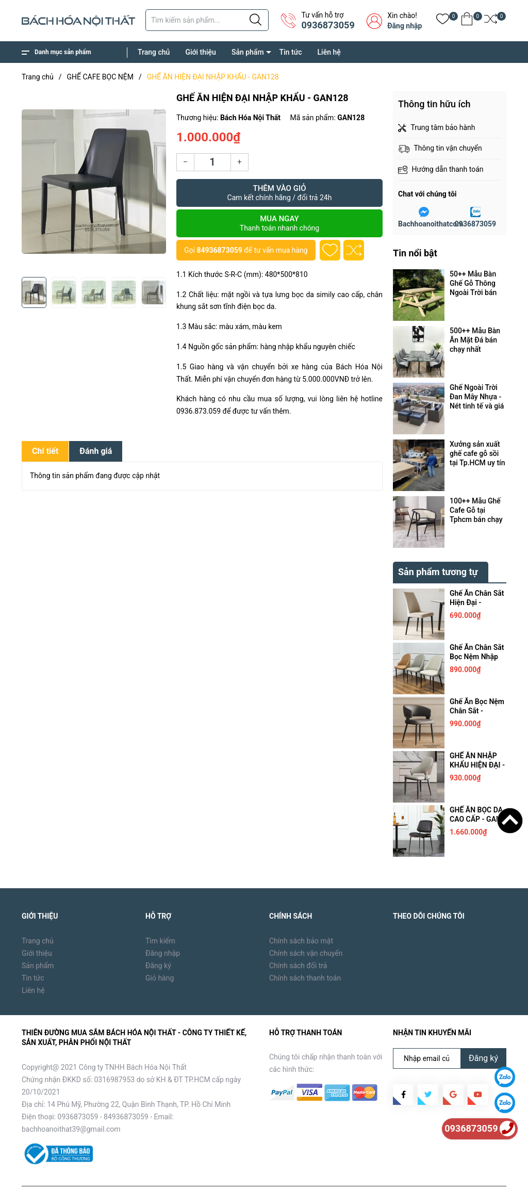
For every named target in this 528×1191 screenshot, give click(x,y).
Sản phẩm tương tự (438, 548)
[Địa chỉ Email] (449, 1034)
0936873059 (327, 25)
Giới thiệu (200, 52)
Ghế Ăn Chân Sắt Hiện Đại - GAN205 (477, 578)
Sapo (187, 1176)
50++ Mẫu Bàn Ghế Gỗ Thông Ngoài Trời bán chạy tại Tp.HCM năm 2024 (476, 283)
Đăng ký (158, 942)
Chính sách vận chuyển (306, 929)
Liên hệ (329, 52)
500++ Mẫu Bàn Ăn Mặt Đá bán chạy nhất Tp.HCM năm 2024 (475, 340)
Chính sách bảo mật (301, 917)
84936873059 (219, 250)
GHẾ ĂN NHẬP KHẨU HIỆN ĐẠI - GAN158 (477, 741)
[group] (94, 181)
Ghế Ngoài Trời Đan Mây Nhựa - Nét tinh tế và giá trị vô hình (477, 397)
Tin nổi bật (415, 253)
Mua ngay (279, 223)
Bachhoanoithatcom (430, 224)
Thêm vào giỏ (279, 193)
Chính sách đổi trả (298, 942)
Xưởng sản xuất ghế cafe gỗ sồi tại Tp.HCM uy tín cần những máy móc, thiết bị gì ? (477, 453)
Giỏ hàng (159, 954)
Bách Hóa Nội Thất (109, 1176)
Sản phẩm (248, 52)
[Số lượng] (212, 162)
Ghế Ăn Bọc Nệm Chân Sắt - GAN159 (477, 687)
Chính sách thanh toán (305, 954)
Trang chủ (154, 52)
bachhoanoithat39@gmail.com (71, 1105)
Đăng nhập (404, 26)
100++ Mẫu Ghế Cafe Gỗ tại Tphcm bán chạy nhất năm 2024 (476, 510)
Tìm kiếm (160, 917)
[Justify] (255, 20)
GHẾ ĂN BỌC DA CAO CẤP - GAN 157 (476, 795)
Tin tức (290, 52)
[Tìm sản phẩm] (207, 20)
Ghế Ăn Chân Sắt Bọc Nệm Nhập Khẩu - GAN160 (477, 632)
